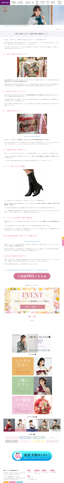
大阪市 (29, 470)
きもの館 (35, 472)
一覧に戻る (32, 320)
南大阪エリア (37, 470)
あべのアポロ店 (30, 472)
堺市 (28, 476)
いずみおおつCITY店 (45, 472)
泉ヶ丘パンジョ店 (30, 477)
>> (34, 316)
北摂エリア (52, 470)
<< (29, 316)
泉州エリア (44, 470)
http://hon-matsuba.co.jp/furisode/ (33, 136)
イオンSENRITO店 (53, 472)
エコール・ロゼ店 (37, 473)
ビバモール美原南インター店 (32, 479)
